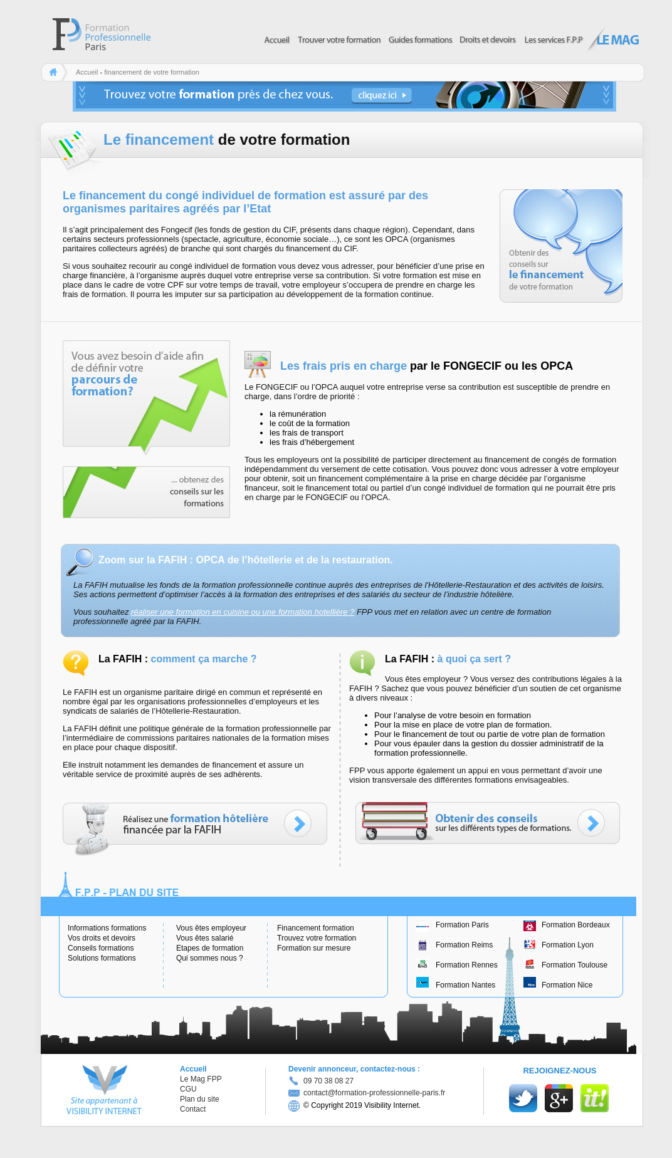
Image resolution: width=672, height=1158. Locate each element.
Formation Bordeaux (576, 925)
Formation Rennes (467, 965)
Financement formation (315, 928)
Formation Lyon (568, 945)
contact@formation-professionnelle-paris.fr (366, 1092)
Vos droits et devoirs (101, 938)
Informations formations (107, 928)
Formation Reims (464, 945)
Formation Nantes (465, 985)
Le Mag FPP (201, 1079)
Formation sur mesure (313, 948)
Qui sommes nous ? (209, 958)
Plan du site (199, 1099)
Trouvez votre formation (316, 938)
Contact (193, 1109)
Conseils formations (101, 948)
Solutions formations (102, 958)
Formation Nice (567, 985)
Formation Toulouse (574, 965)
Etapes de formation (209, 948)
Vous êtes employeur (211, 928)
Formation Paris (462, 925)
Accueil (87, 72)
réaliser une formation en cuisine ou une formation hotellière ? (242, 612)
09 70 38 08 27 (328, 1081)
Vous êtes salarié (204, 938)
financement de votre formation (151, 72)
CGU (188, 1089)
